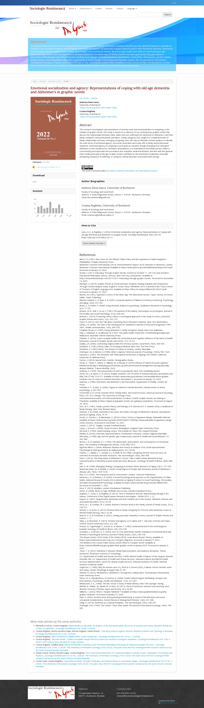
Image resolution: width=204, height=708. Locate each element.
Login (174, 3)
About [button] (72, 8)
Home (35, 81)
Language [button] (132, 8)
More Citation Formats (94, 243)
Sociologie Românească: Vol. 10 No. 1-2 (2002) (119, 636)
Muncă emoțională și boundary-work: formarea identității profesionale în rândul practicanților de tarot (109, 644)
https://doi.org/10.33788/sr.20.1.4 (48, 167)
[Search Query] (150, 15)
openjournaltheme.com (169, 703)
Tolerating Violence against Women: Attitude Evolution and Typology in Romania (137, 631)
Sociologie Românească (47, 8)
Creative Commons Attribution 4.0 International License (132, 170)
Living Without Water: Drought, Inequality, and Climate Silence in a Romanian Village (100, 661)
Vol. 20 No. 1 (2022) (54, 81)
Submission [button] (85, 8)
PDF (34, 181)
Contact (119, 8)
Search (168, 14)
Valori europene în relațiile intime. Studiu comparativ (74, 636)
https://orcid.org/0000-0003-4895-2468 (98, 107)
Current (98, 8)
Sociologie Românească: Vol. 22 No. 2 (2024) (55, 633)
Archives (109, 8)
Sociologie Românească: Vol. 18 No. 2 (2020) (75, 628)
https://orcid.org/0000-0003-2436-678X (98, 116)
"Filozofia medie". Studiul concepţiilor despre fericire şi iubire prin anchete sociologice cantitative (94, 639)
